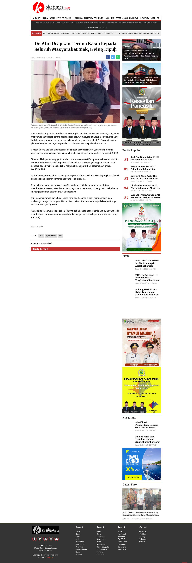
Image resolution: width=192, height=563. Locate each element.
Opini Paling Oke (103, 547)
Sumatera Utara (92, 27)
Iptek (77, 539)
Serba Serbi (122, 542)
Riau (150, 23)
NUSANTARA (144, 18)
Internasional (102, 549)
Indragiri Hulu (100, 23)
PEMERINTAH (99, 18)
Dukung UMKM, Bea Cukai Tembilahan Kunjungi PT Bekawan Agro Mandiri (147, 293)
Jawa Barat (103, 27)
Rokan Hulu (88, 23)
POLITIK (38, 18)
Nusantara (122, 547)
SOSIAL (125, 18)
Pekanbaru (40, 23)
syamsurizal (51, 236)
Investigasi (122, 544)
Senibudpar (101, 539)
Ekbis (78, 537)
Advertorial (101, 544)
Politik (58, 58)
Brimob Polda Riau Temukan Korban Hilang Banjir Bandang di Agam (147, 440)
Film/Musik (122, 534)
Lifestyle (79, 555)
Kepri (155, 23)
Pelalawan (61, 23)
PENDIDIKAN (66, 18)
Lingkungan (80, 544)
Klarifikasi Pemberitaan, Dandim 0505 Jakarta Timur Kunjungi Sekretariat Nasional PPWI (146, 427)
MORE (153, 18)
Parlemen (121, 537)
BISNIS (52, 18)
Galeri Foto (125, 519)
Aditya (50, 557)
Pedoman (142, 539)
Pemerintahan (81, 549)
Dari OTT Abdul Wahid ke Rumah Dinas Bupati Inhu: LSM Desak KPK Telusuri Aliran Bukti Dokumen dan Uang (141, 80)
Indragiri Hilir (112, 23)
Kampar (52, 23)
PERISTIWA (88, 18)
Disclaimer (143, 531)
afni (41, 236)
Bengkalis (69, 23)
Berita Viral (122, 549)
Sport (99, 531)
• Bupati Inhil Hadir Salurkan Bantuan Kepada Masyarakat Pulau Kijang (45, 33)
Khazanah (100, 555)
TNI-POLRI (122, 539)
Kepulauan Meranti (134, 23)
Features (100, 552)
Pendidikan (80, 542)
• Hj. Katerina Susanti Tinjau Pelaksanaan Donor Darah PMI (93, 33)
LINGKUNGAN (78, 18)
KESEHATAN (133, 18)
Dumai (145, 23)
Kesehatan (101, 537)
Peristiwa (79, 547)
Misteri (120, 531)
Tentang (142, 537)
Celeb (78, 552)
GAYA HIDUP (109, 18)
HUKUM (45, 18)
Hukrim (78, 534)
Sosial (99, 534)
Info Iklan (142, 534)
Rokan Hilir (79, 23)
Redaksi (142, 542)
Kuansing (122, 23)
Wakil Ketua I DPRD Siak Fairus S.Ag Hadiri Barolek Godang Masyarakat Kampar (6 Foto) (140, 515)
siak (61, 236)
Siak (47, 23)
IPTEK (58, 18)
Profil (99, 542)
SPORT (118, 18)
